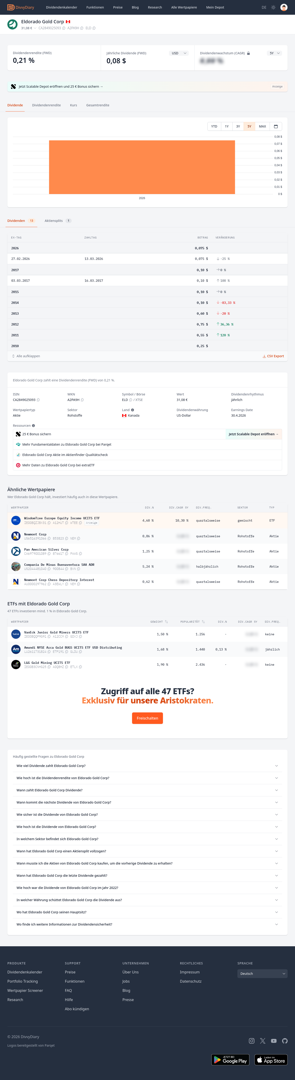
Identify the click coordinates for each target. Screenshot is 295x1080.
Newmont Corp (35, 533)
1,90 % (162, 664)
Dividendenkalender (61, 7)
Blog (126, 990)
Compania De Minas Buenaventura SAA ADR (59, 564)
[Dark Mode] (273, 7)
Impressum (190, 972)
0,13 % (221, 649)
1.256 (200, 634)
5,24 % (147, 566)
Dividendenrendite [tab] (46, 105)
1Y (227, 126)
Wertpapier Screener (25, 990)
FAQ (68, 990)
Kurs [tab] (73, 105)
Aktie (274, 536)
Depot (215, 7)
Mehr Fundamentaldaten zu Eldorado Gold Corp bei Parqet (66, 444)
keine (269, 634)
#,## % (211, 60)
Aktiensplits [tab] (58, 220)
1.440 (200, 649)
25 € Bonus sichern (36, 434)
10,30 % (181, 520)
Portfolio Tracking (22, 981)
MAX (262, 126)
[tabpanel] (147, 162)
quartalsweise (208, 520)
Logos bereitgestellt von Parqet (31, 1045)
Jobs (126, 981)
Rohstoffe (246, 536)
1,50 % (162, 634)
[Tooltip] (132, 410)
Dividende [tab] (15, 105)
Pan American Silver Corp (46, 549)
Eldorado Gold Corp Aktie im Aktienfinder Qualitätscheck (65, 455)
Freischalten (147, 718)
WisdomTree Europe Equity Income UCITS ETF (62, 517)
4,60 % (147, 520)
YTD (214, 126)
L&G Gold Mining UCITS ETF (47, 662)
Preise (118, 7)
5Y (249, 126)
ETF (272, 520)
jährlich (272, 649)
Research (15, 999)
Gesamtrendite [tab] (97, 105)
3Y (238, 126)
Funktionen (95, 7)
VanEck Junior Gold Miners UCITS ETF (56, 632)
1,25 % (147, 551)
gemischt (245, 520)
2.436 (200, 664)
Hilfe (69, 999)
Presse (128, 999)
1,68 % (162, 649)
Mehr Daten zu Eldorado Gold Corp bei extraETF (58, 465)
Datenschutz (191, 981)
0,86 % (147, 536)
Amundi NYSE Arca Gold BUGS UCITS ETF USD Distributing (73, 647)
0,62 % (147, 582)
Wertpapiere (184, 7)
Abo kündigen (77, 1008)
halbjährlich (207, 566)
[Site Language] (264, 7)
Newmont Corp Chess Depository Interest (59, 579)
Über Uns (130, 972)
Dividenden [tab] (21, 220)
